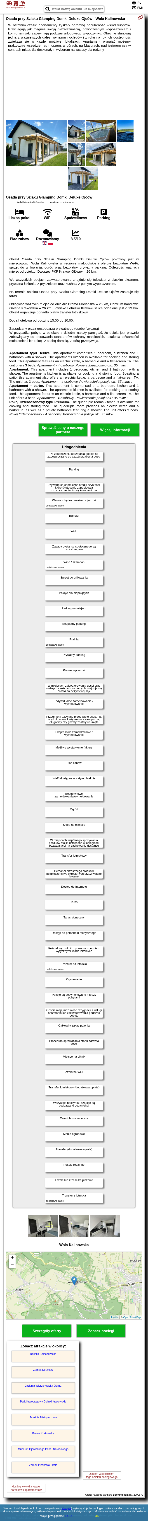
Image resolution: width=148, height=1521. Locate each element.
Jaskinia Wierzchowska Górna (43, 1385)
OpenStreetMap (132, 1317)
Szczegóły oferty (47, 1331)
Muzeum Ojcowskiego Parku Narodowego (43, 1449)
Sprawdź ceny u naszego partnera (63, 430)
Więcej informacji (115, 430)
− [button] (12, 1264)
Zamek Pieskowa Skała (43, 1465)
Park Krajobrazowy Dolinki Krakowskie (43, 1401)
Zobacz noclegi (101, 1331)
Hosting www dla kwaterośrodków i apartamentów (26, 1488)
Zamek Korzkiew (43, 1369)
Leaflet (115, 1317)
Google (66, 1508)
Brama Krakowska (43, 1433)
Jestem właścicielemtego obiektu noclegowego (101, 1475)
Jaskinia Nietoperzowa (43, 1417)
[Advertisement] (74, 85)
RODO (69, 1516)
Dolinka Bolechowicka (43, 1354)
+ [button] (12, 1258)
